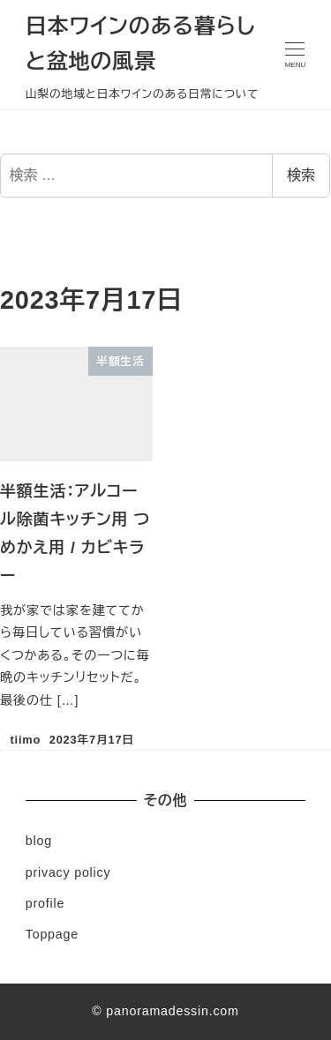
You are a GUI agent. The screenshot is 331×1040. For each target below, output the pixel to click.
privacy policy (68, 872)
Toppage (52, 934)
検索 (301, 175)
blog (39, 841)
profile (45, 903)
